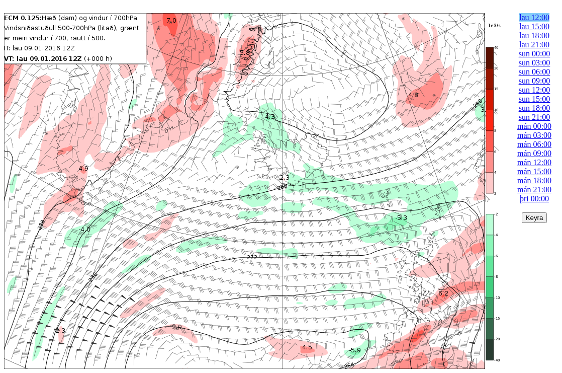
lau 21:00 (534, 44)
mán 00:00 (534, 126)
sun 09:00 (534, 81)
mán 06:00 (534, 144)
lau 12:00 (534, 17)
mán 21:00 (534, 189)
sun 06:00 (534, 71)
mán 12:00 (534, 162)
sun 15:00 (534, 99)
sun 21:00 (534, 117)
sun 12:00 (534, 90)
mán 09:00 (534, 153)
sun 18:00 (534, 108)
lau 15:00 (534, 26)
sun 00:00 (534, 53)
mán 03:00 (534, 135)
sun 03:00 (534, 62)
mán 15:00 (534, 171)
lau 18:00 (534, 35)
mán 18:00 (534, 180)
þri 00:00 (534, 198)
